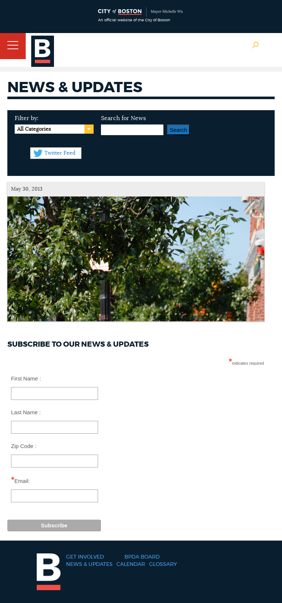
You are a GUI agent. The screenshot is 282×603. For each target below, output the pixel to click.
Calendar (130, 564)
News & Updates (89, 564)
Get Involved (85, 557)
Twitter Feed (59, 153)
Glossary (163, 564)
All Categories (34, 129)
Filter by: (27, 118)
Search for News (123, 118)
